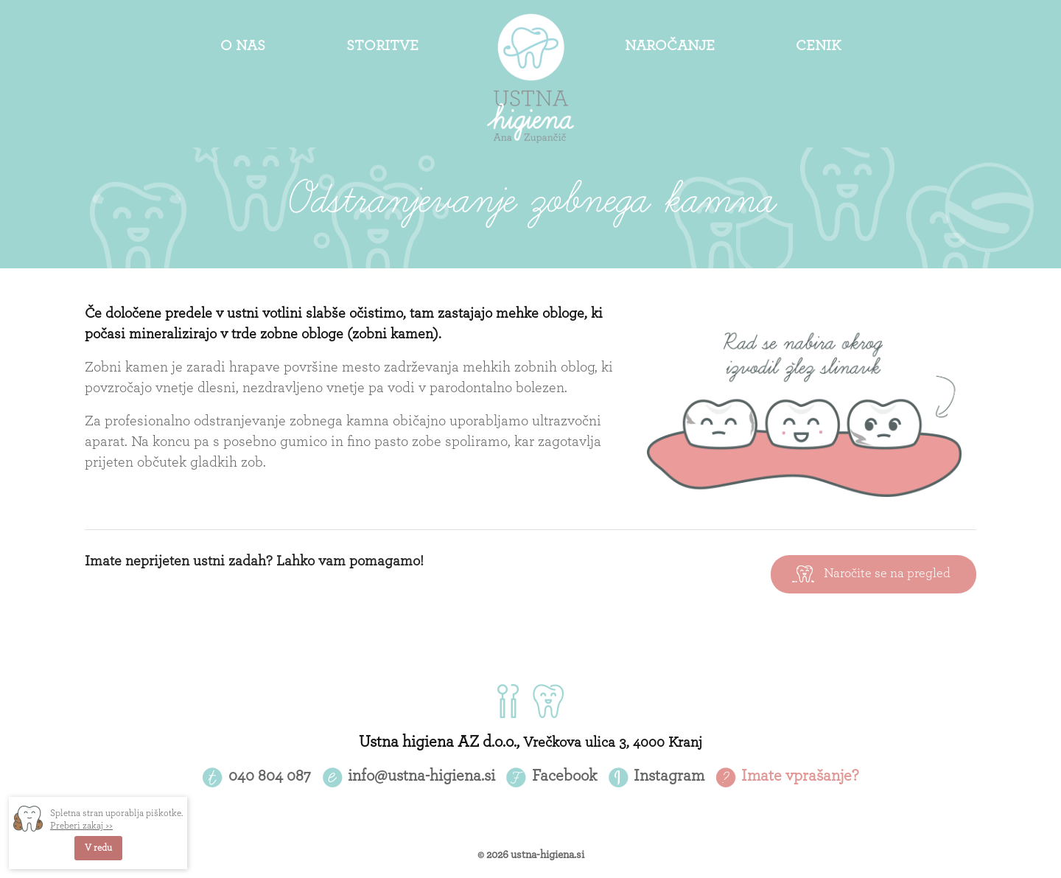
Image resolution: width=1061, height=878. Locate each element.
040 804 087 (269, 775)
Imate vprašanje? (799, 775)
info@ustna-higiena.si (421, 775)
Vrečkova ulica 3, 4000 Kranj (612, 742)
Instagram (669, 775)
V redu (98, 848)
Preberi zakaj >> (81, 826)
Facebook (564, 775)
